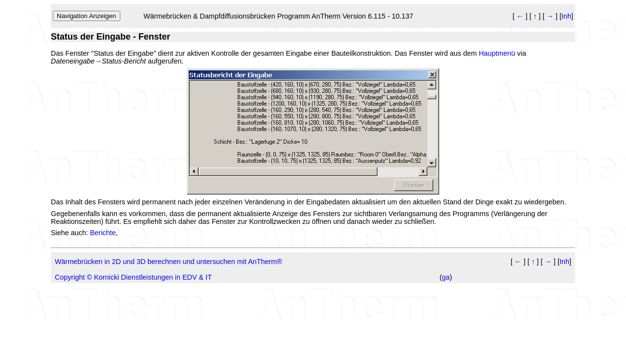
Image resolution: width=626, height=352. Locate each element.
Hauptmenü (497, 53)
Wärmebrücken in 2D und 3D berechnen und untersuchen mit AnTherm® (168, 261)
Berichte (103, 233)
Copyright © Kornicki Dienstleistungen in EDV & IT (133, 277)
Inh (566, 16)
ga (446, 277)
